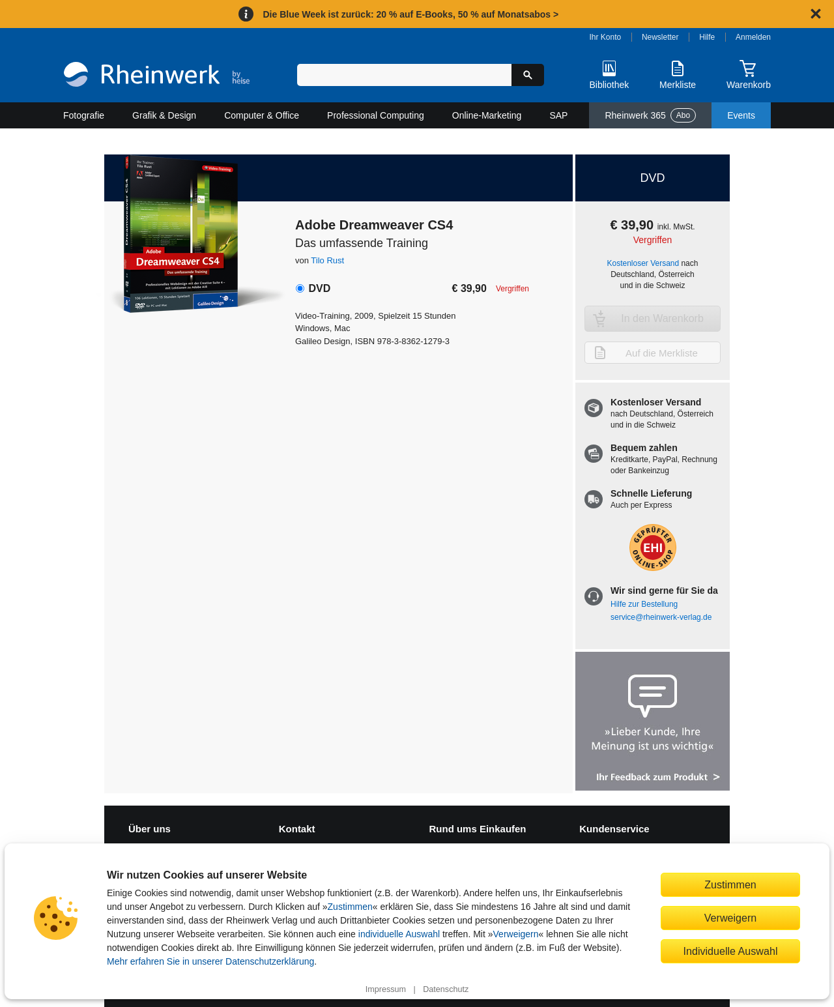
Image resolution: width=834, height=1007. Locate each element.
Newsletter (660, 37)
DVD (319, 288)
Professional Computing (375, 115)
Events (741, 115)
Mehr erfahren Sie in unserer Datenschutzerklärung (210, 961)
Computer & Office (261, 115)
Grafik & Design (164, 115)
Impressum (386, 989)
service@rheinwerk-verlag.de (661, 617)
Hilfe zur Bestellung (644, 604)
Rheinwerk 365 (650, 115)
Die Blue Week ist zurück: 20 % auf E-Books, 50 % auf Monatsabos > (410, 14)
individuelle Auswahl (399, 934)
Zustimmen (350, 906)
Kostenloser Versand (643, 263)
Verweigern (516, 934)
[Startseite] (156, 76)
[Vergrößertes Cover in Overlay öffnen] (187, 231)
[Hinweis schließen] (816, 14)
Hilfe (707, 37)
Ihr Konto (606, 37)
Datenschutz (445, 989)
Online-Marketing (487, 115)
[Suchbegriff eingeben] (404, 75)
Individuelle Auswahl (730, 951)
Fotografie (83, 115)
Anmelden (753, 37)
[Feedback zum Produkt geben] (652, 722)
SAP (558, 115)
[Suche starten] (527, 75)
